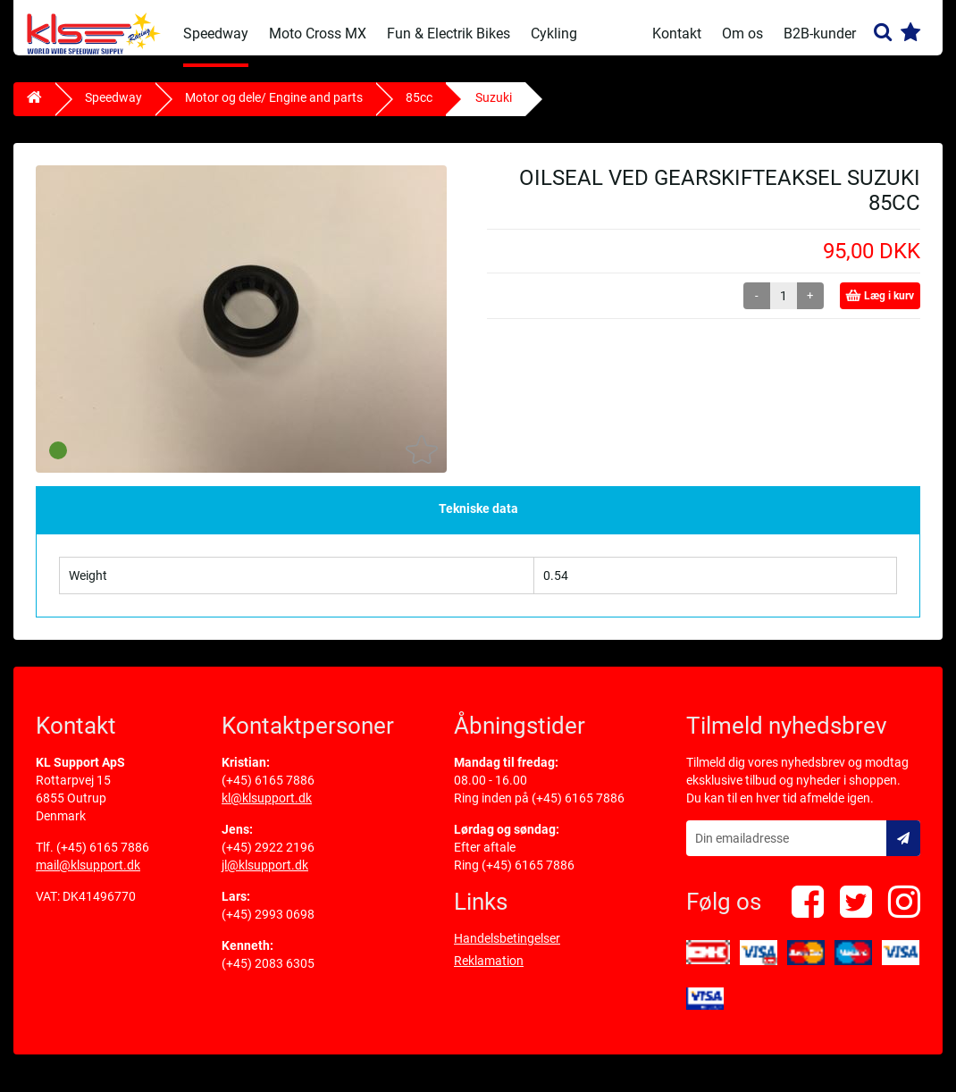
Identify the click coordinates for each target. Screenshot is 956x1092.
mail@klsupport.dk (88, 876)
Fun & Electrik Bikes (448, 33)
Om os (742, 33)
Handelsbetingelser (507, 950)
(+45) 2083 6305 (268, 975)
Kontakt (676, 33)
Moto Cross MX (317, 33)
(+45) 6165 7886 (102, 859)
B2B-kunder (820, 33)
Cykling (554, 33)
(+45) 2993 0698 (268, 926)
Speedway (215, 33)
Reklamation (489, 972)
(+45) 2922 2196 (268, 859)
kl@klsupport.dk (267, 809)
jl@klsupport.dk (265, 876)
